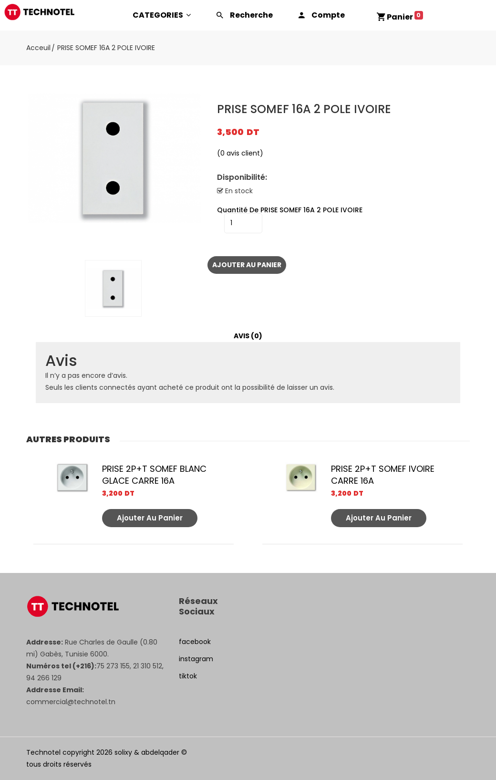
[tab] (248, 336)
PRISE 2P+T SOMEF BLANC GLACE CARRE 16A (154, 475)
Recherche (251, 15)
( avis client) (240, 153)
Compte (328, 15)
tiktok (188, 676)
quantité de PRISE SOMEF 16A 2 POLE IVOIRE (289, 210)
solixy (123, 752)
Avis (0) (248, 336)
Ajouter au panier (246, 265)
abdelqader (160, 752)
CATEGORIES (162, 15)
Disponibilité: (242, 177)
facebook (195, 641)
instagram (196, 659)
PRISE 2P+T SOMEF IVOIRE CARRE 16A (382, 475)
